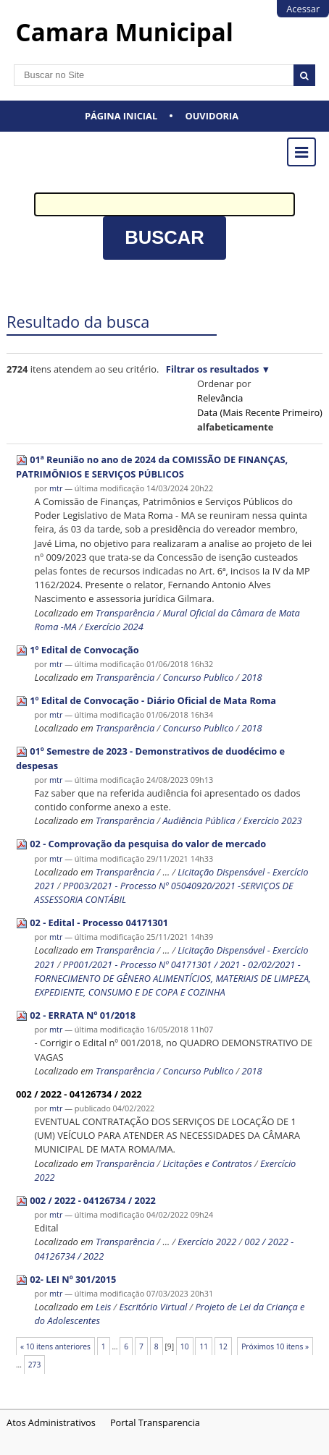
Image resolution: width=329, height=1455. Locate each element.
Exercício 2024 (114, 626)
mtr (55, 488)
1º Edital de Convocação (84, 649)
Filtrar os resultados (212, 369)
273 (34, 1364)
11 (203, 1346)
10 (184, 1346)
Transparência (125, 612)
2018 (251, 677)
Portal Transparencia (155, 1422)
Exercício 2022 (207, 1241)
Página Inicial (121, 115)
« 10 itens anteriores (55, 1346)
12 (223, 1346)
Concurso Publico (197, 677)
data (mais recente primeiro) (259, 412)
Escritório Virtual (154, 1306)
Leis (103, 1306)
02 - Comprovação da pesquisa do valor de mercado (148, 843)
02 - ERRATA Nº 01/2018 (83, 1015)
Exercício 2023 (272, 820)
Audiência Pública (198, 820)
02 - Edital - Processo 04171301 (99, 922)
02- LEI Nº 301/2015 (73, 1279)
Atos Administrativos (51, 1422)
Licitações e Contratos (206, 1163)
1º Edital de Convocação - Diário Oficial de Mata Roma (153, 700)
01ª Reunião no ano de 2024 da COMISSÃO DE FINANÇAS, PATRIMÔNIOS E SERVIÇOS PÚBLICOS (152, 466)
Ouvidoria (212, 115)
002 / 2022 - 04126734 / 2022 (79, 1093)
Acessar (303, 8)
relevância (220, 397)
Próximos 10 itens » (275, 1346)
